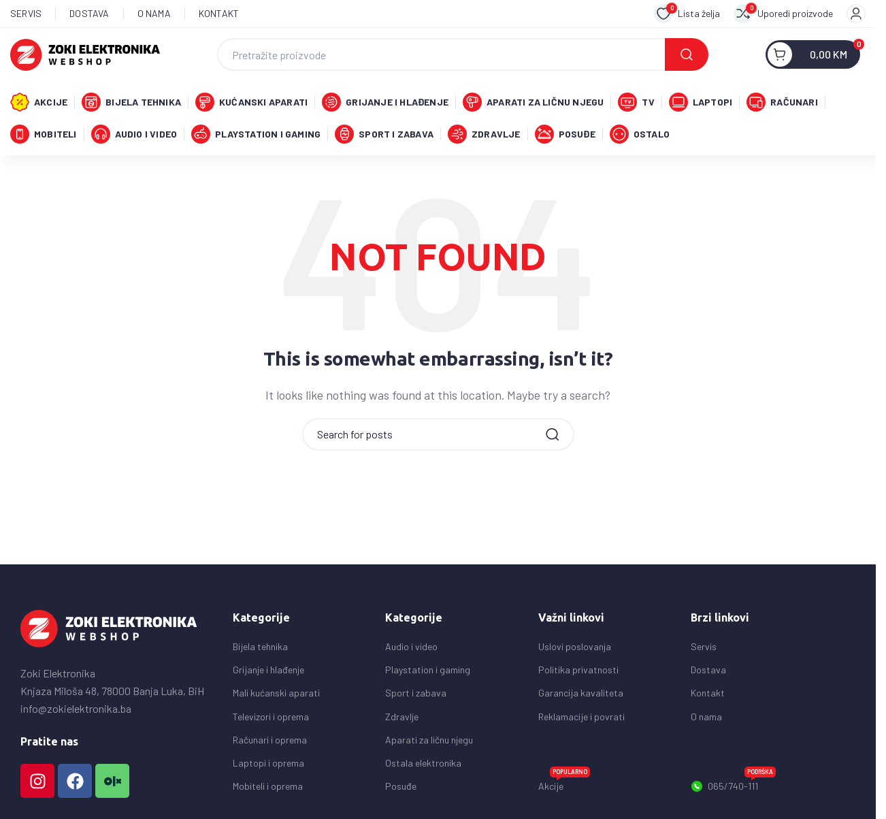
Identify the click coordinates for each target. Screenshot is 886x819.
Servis (704, 650)
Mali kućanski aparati (276, 696)
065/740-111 (733, 787)
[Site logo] (85, 53)
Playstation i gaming (427, 673)
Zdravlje (402, 720)
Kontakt (708, 696)
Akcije (564, 786)
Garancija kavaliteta (580, 696)
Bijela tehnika (260, 650)
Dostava (708, 673)
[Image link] (108, 630)
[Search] (462, 55)
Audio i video (411, 650)
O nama (706, 720)
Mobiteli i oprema (268, 789)
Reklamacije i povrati (581, 720)
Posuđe (400, 789)
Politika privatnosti (578, 673)
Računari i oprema (270, 743)
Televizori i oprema (271, 720)
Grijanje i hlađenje (268, 673)
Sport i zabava (415, 696)
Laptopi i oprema (268, 766)
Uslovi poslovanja (574, 650)
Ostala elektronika (423, 766)
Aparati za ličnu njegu (429, 743)
